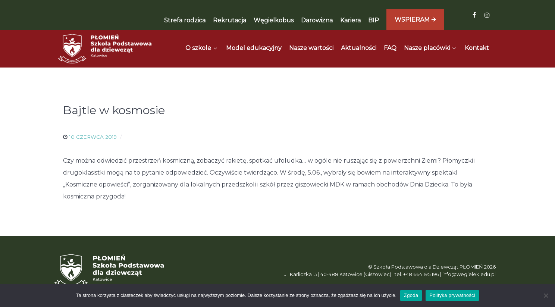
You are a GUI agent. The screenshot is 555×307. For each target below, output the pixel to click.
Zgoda (411, 295)
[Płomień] (105, 49)
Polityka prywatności (452, 295)
